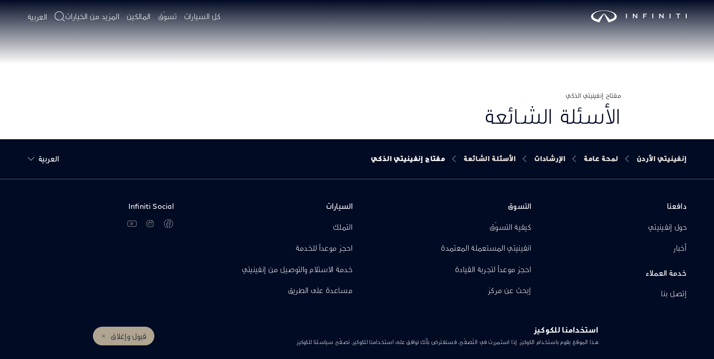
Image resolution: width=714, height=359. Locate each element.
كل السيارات (202, 16)
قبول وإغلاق (128, 336)
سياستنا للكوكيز (315, 342)
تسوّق (167, 16)
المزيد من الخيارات (92, 16)
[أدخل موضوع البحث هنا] (59, 16)
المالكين (139, 16)
